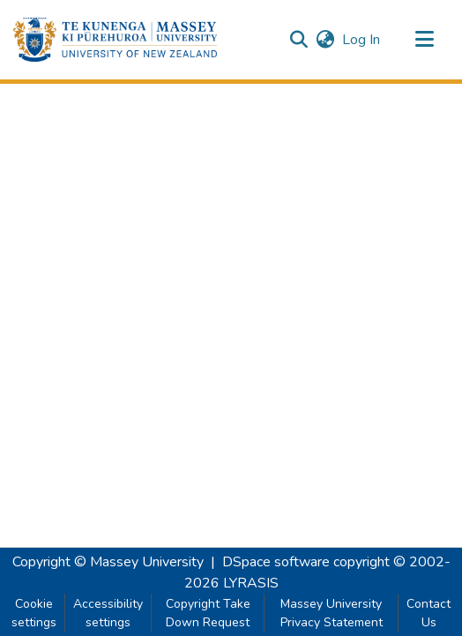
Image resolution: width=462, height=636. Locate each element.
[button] (115, 40)
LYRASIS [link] (251, 583)
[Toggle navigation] (424, 39)
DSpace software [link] (276, 562)
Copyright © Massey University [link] (108, 562)
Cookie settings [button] (33, 613)
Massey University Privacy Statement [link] (331, 613)
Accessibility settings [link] (108, 613)
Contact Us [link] (428, 613)
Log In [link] (362, 39)
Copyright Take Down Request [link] (208, 613)
